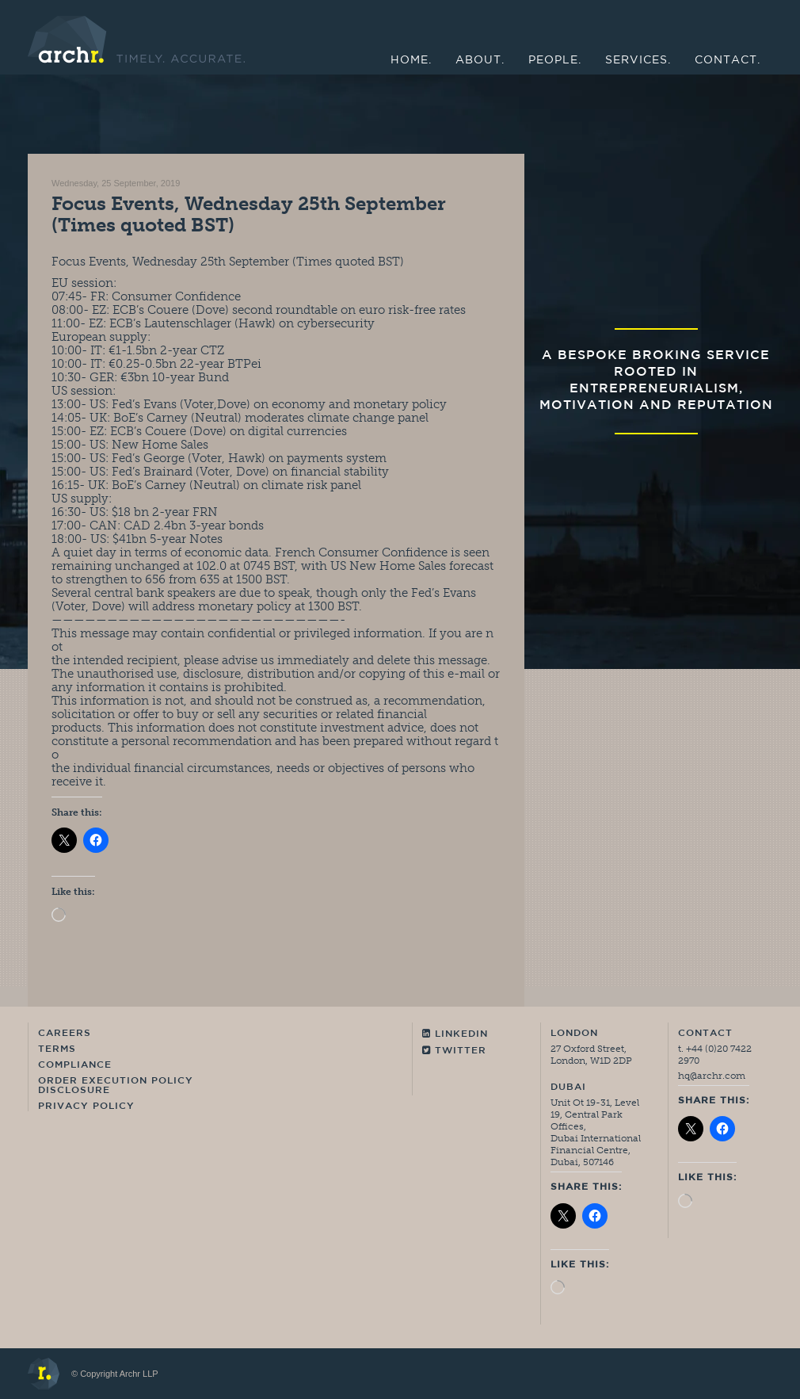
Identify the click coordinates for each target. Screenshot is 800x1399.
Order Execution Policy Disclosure (115, 1085)
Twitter (454, 1050)
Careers (64, 1033)
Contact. (727, 61)
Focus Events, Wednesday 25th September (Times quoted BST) (248, 214)
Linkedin (455, 1034)
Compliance (75, 1065)
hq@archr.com (711, 1075)
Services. (638, 61)
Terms (57, 1049)
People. (554, 61)
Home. (411, 61)
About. (480, 61)
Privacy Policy (86, 1106)
